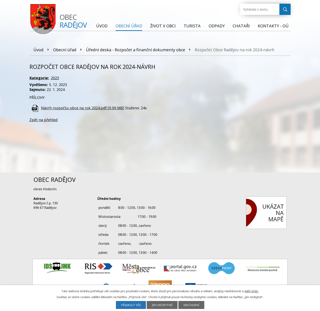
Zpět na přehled (43, 119)
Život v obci (163, 26)
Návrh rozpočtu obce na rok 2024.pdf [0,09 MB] (82, 107)
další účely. (251, 291)
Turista (192, 26)
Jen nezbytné (162, 305)
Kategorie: (39, 77)
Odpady (217, 26)
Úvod (102, 26)
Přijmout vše (131, 305)
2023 (55, 77)
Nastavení (191, 305)
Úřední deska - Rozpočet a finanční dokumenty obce (135, 50)
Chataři (241, 26)
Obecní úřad (129, 26)
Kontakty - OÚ (273, 26)
